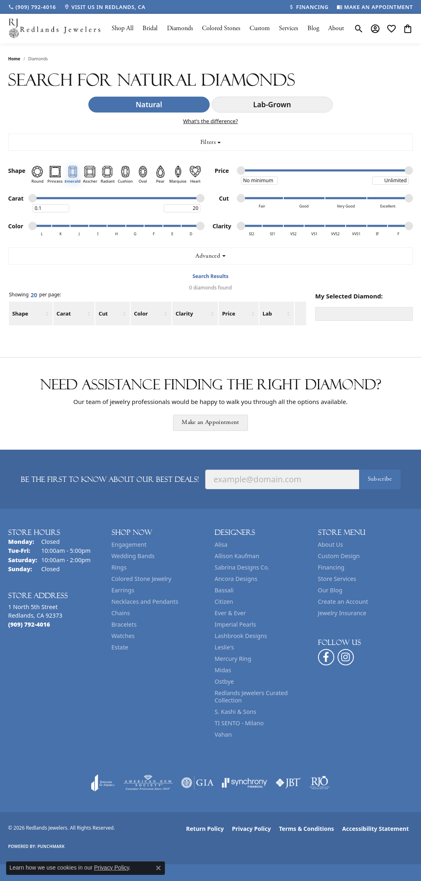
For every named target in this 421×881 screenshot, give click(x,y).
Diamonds (180, 28)
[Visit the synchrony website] (244, 783)
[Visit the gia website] (197, 783)
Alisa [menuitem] (221, 544)
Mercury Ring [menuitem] (233, 658)
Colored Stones (221, 28)
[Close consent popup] (158, 868)
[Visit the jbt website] (288, 783)
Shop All (123, 28)
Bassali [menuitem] (224, 590)
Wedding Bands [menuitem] (133, 556)
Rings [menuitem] (119, 567)
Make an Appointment (210, 422)
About (336, 28)
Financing (331, 567)
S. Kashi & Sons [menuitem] (235, 711)
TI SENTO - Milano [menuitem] (239, 723)
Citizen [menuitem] (224, 601)
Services (288, 28)
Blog (313, 28)
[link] (32, 7)
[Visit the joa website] (103, 783)
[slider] (241, 170)
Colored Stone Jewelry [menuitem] (141, 579)
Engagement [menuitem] (129, 544)
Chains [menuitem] (121, 613)
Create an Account (343, 601)
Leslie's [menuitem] (224, 647)
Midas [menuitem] (223, 670)
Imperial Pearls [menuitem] (235, 624)
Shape (20, 313)
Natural (149, 104)
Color (141, 313)
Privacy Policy (251, 828)
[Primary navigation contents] (228, 29)
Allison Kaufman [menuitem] (237, 556)
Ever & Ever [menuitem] (230, 613)
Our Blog (330, 590)
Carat (64, 313)
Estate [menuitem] (120, 647)
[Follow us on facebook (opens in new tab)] (326, 657)
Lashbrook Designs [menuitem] (241, 636)
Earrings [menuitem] (123, 590)
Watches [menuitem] (123, 636)
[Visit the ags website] (148, 783)
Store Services (337, 579)
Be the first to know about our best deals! (110, 479)
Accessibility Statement (375, 828)
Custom (260, 28)
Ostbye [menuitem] (224, 681)
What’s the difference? (210, 121)
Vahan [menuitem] (223, 734)
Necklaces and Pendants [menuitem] (145, 601)
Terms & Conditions (306, 828)
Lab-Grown (272, 104)
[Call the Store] (29, 624)
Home (14, 59)
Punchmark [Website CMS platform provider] (51, 846)
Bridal (150, 28)
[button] (359, 28)
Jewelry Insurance (342, 613)
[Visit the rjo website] (319, 783)
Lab (267, 313)
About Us (330, 544)
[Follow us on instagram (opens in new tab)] (346, 657)
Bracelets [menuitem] (124, 624)
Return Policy (205, 828)
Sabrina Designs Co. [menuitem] (242, 567)
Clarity (184, 313)
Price (228, 313)
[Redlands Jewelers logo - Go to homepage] (55, 29)
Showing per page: (35, 295)
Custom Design (339, 556)
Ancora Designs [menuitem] (236, 579)
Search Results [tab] (210, 276)
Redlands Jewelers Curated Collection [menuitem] (251, 696)
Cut (103, 313)
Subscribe (380, 479)
